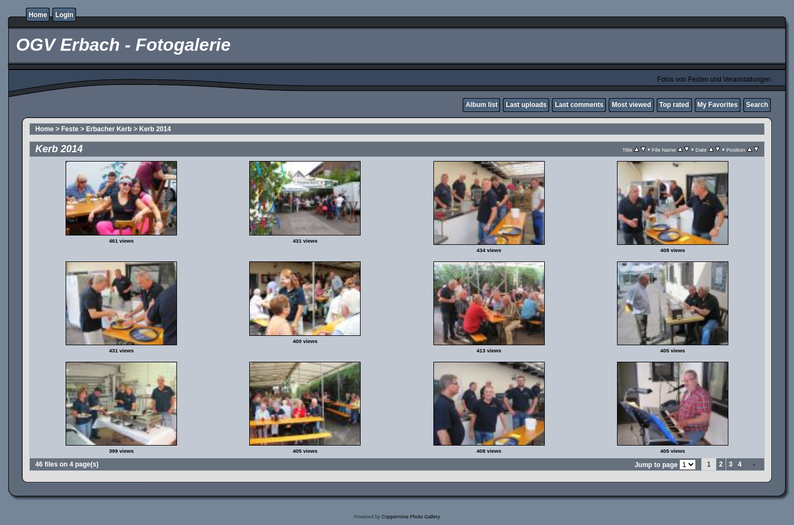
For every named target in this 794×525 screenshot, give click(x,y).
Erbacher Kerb (109, 129)
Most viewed (631, 105)
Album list (481, 105)
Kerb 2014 (154, 129)
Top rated (674, 105)
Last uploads (526, 105)
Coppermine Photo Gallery (411, 516)
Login (64, 15)
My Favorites (718, 105)
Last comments (579, 105)
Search (757, 105)
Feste (69, 129)
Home (38, 15)
